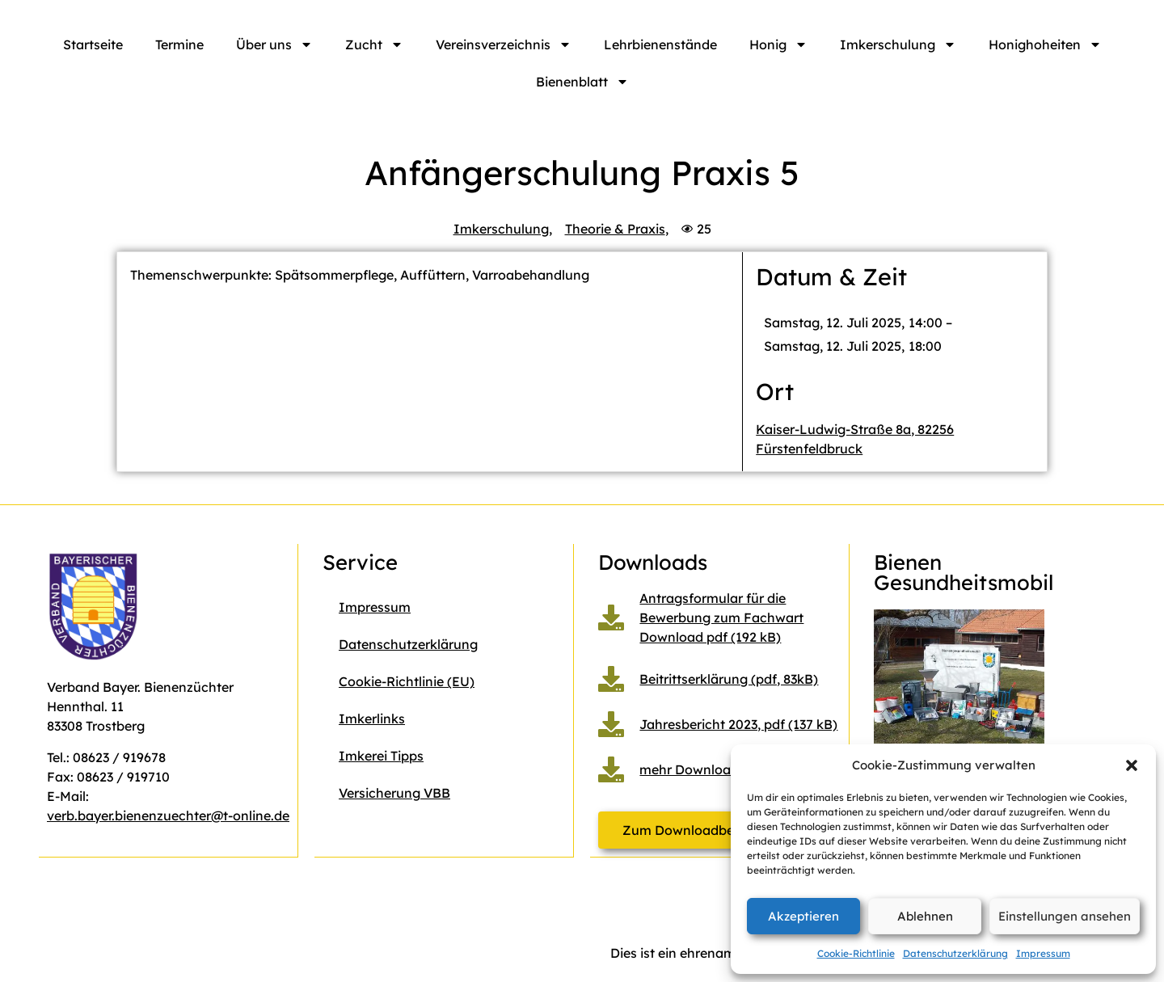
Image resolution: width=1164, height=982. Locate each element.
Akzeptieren (803, 916)
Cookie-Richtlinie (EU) (406, 681)
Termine (179, 44)
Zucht (374, 44)
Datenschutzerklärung (955, 953)
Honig (778, 44)
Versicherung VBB (394, 793)
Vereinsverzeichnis (503, 44)
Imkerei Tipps (381, 756)
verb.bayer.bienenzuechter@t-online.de (168, 815)
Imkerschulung (898, 44)
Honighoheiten (1045, 44)
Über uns (274, 44)
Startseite (93, 44)
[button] (1132, 765)
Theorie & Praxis (615, 229)
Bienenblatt (582, 81)
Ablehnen (925, 916)
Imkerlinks (372, 718)
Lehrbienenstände (660, 44)
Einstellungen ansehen (1064, 916)
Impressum (1043, 953)
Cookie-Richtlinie (856, 953)
